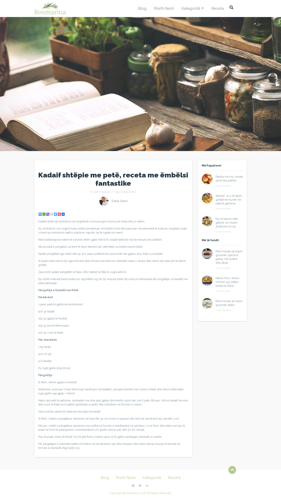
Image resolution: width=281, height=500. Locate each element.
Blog (142, 8)
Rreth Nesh (164, 8)
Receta (217, 8)
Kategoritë (191, 8)
